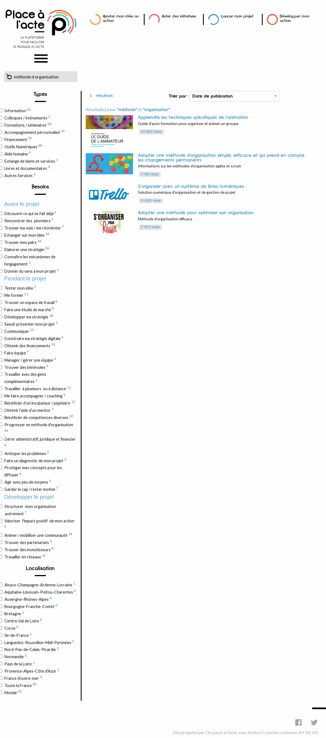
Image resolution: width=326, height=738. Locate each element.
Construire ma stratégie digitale (33, 338)
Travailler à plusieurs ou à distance (37, 388)
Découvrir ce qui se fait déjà (30, 213)
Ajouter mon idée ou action (121, 18)
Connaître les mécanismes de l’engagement (30, 260)
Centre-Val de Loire (23, 620)
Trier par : (224, 96)
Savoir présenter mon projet (31, 323)
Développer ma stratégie (28, 316)
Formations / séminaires (27, 124)
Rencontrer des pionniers (28, 220)
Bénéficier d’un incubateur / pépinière (39, 402)
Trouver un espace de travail (30, 302)
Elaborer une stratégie (26, 249)
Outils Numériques (23, 146)
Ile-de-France (18, 635)
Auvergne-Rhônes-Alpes (27, 599)
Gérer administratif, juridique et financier (40, 442)
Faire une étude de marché (29, 309)
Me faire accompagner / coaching (34, 396)
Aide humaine (17, 153)
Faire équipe (16, 352)
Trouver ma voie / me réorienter (34, 227)
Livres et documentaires (27, 168)
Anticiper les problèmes (26, 453)
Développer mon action (294, 18)
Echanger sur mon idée (26, 235)
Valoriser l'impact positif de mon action (39, 523)
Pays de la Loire (19, 664)
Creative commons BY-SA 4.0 (290, 732)
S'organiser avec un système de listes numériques (191, 186)
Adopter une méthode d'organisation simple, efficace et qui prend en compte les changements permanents (221, 158)
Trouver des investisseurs (28, 549)
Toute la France (20, 685)
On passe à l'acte (221, 732)
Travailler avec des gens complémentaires (25, 378)
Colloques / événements (27, 117)
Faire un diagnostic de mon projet (35, 460)
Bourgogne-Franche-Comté (30, 606)
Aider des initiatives (179, 16)
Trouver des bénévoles (26, 367)
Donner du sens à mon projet (31, 271)
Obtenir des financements (29, 345)
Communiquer (19, 331)
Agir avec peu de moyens (27, 482)
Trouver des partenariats (28, 542)
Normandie (15, 656)
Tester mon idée (20, 288)
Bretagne (14, 613)
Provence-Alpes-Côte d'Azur (31, 671)
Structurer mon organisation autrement (30, 510)
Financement (18, 139)
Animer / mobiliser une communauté (38, 535)
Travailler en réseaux (25, 556)
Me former (16, 295)
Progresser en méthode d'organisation (38, 427)
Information (17, 110)
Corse (11, 627)
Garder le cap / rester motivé (31, 489)
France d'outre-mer (23, 678)
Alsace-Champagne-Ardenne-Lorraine (39, 584)
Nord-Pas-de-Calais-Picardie (31, 649)
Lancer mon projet (237, 16)
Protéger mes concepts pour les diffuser (33, 471)
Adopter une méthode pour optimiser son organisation (196, 213)
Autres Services (19, 175)
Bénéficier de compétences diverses (38, 417)
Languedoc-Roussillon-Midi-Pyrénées (39, 642)
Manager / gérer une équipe (30, 359)
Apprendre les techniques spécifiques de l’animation (193, 117)
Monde (13, 692)
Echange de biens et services (31, 161)
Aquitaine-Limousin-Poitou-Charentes (40, 591)
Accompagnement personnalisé (34, 132)
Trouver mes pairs (22, 242)
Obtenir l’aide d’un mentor (28, 410)
